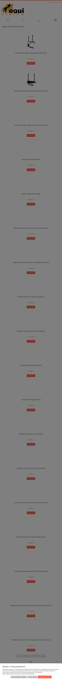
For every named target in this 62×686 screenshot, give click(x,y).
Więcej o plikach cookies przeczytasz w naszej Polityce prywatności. (19, 673)
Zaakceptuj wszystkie (44, 677)
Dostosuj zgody (33, 677)
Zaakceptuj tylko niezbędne (19, 677)
